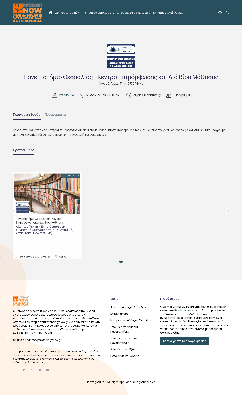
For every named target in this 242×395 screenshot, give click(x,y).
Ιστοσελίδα (66, 95)
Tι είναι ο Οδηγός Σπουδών (128, 307)
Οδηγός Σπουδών (67, 13)
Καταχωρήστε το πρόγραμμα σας (184, 341)
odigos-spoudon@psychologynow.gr (37, 340)
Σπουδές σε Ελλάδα (98, 13)
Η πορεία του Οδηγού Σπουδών (131, 320)
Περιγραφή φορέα (27, 114)
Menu (114, 298)
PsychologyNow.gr (185, 310)
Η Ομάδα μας (169, 298)
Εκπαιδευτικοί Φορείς (168, 13)
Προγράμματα (55, 114)
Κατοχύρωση (119, 314)
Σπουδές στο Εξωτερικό (133, 13)
